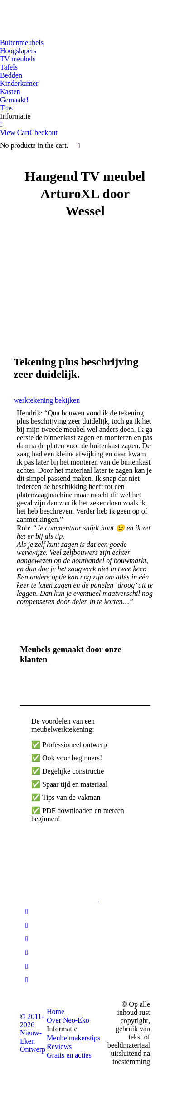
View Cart (14, 132)
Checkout (43, 132)
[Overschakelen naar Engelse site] (29, 16)
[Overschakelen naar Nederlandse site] (12, 16)
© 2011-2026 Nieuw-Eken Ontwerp (32, 1033)
